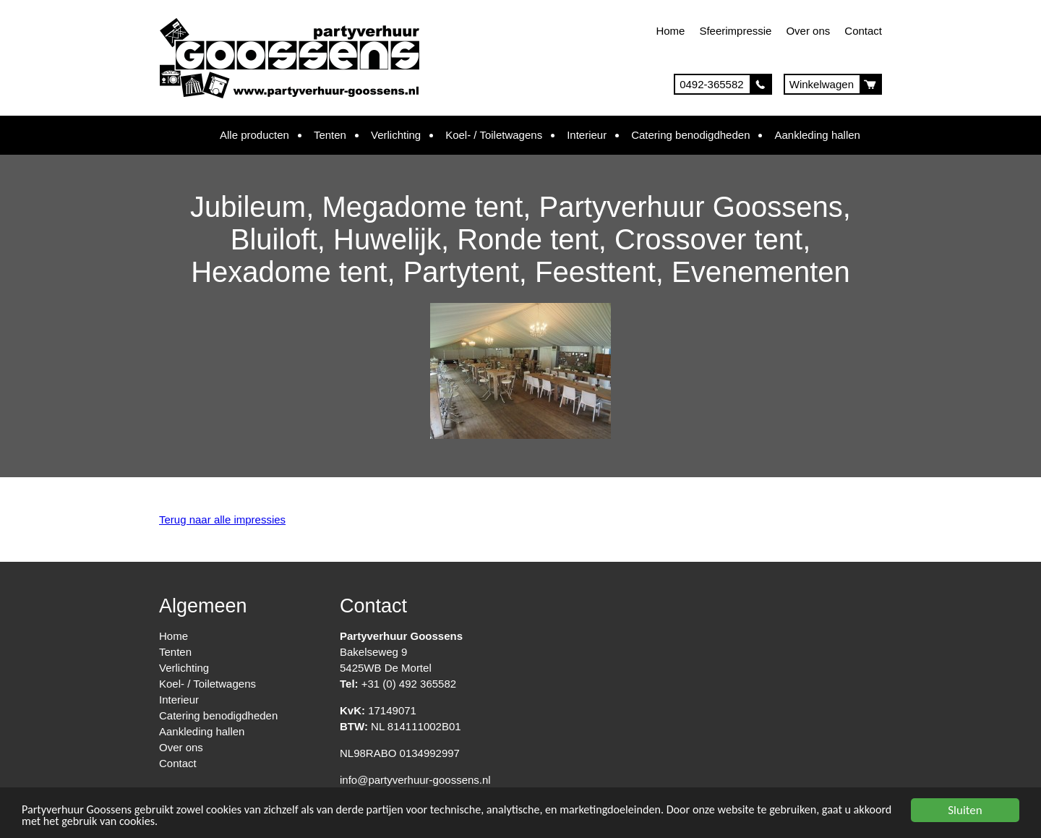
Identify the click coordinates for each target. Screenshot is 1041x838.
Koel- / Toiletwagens (493, 135)
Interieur (587, 135)
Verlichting (396, 135)
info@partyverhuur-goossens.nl (415, 780)
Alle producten (254, 135)
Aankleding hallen (817, 135)
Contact (863, 31)
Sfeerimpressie (735, 31)
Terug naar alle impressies (222, 519)
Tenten (330, 135)
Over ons (808, 31)
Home (670, 31)
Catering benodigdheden (690, 135)
